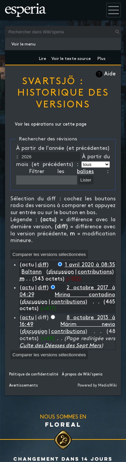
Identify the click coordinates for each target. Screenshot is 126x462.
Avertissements (23, 385)
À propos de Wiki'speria (82, 374)
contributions (95, 271)
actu (28, 287)
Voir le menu (23, 44)
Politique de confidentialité (33, 374)
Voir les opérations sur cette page (50, 124)
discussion (61, 271)
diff (42, 264)
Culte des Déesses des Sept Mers (60, 345)
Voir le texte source (71, 57)
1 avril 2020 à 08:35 (90, 264)
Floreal (63, 424)
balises (85, 171)
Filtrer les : (69, 171)
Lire (42, 57)
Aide (110, 73)
